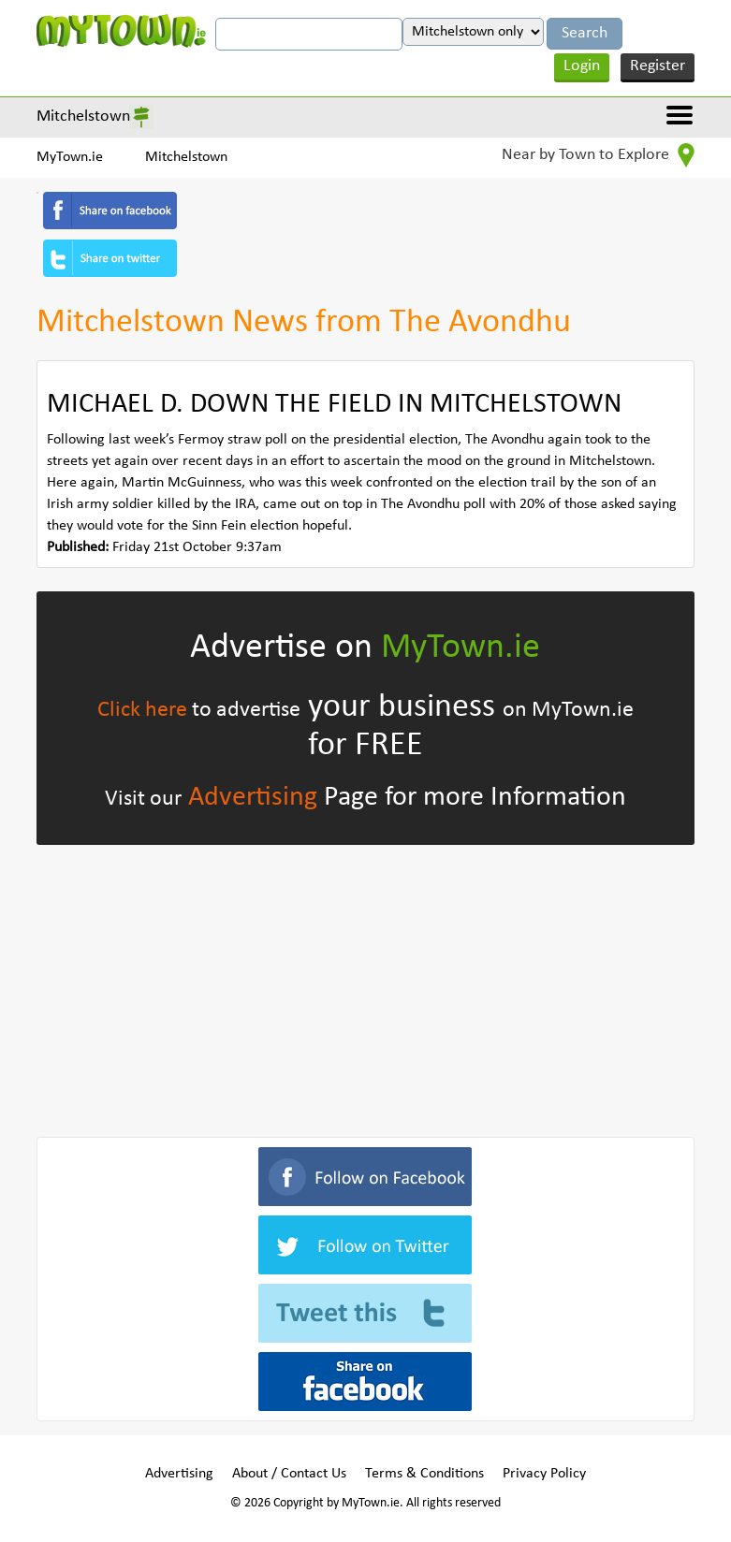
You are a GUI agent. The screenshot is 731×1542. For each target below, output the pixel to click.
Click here (142, 710)
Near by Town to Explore (598, 155)
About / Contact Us (289, 1473)
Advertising (252, 797)
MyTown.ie (70, 157)
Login (581, 66)
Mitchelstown (83, 116)
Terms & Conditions (424, 1473)
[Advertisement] (365, 987)
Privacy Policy (544, 1473)
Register (657, 66)
